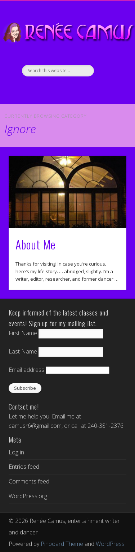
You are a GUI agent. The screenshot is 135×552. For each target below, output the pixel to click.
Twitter (51, 88)
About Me (35, 244)
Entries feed (24, 467)
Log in (16, 452)
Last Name (23, 351)
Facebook (36, 88)
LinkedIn (97, 88)
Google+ (81, 88)
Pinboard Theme (62, 544)
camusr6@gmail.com (35, 426)
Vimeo (66, 88)
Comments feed (29, 481)
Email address (26, 370)
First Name (23, 333)
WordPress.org (28, 496)
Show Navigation (109, 64)
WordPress (110, 544)
